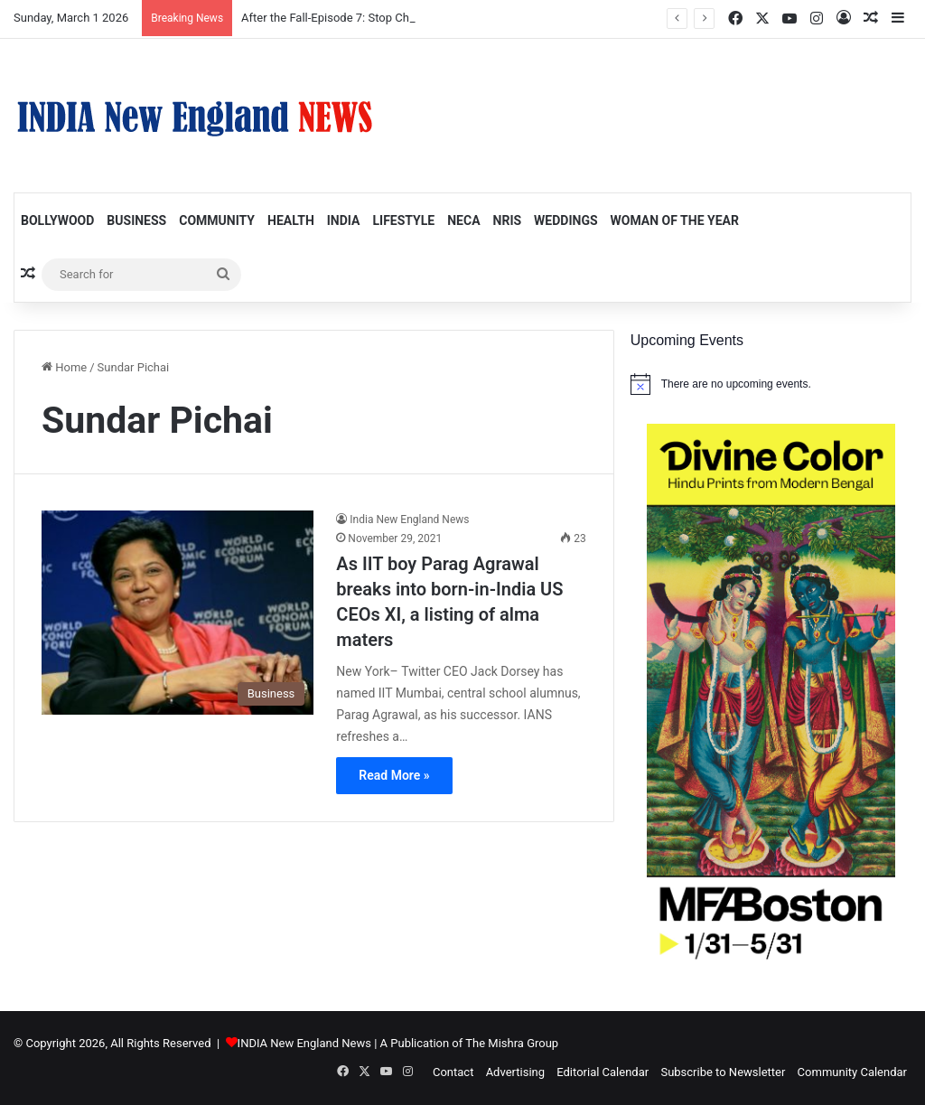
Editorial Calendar (602, 1072)
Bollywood (57, 220)
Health (290, 220)
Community (217, 220)
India (343, 220)
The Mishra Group (511, 1043)
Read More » (394, 775)
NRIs (507, 220)
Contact (453, 1072)
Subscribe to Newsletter (722, 1072)
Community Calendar (852, 1072)
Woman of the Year (675, 220)
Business (136, 220)
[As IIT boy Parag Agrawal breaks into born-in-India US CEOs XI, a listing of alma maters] (177, 612)
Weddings (565, 220)
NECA (463, 220)
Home (64, 367)
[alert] (771, 384)
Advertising (515, 1072)
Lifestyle (403, 220)
